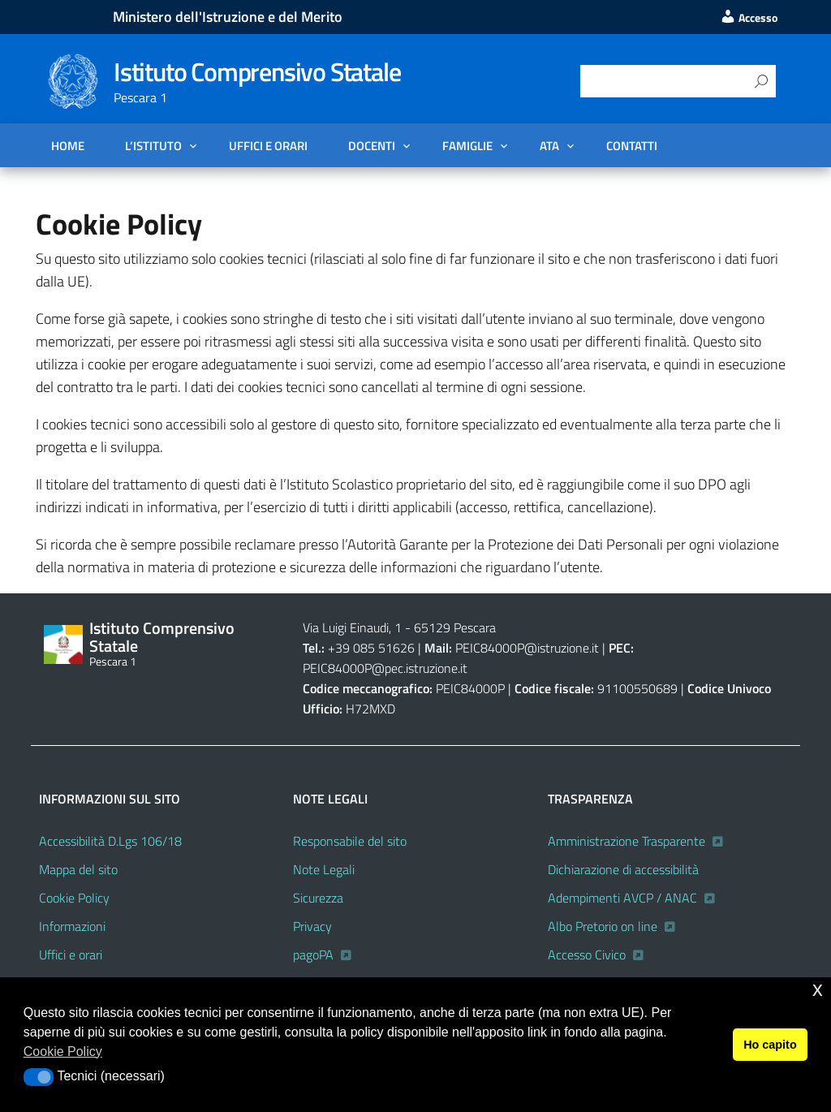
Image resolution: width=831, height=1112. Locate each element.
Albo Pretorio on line (602, 926)
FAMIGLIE (467, 145)
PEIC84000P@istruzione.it (527, 647)
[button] (39, 1077)
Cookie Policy (74, 897)
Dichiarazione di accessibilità (623, 869)
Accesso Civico (587, 954)
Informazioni (72, 926)
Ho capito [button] (770, 1044)
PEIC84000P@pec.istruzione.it (385, 668)
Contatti (631, 145)
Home (67, 145)
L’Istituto (153, 145)
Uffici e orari (268, 145)
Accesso (748, 18)
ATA (549, 145)
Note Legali (324, 869)
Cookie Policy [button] (63, 1051)
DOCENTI (371, 145)
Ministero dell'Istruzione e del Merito (227, 17)
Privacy (312, 926)
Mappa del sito (78, 869)
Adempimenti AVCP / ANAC (622, 897)
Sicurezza (318, 897)
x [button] (817, 989)
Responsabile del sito (350, 841)
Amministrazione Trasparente (626, 841)
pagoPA (313, 954)
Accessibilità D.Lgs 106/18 (110, 841)
